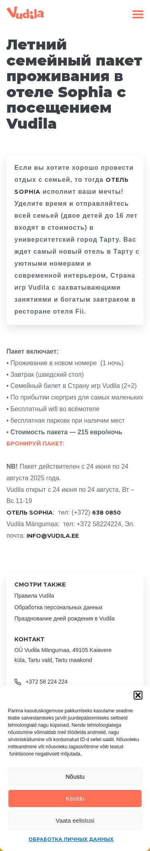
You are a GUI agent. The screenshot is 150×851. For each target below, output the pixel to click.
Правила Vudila (34, 596)
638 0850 (106, 512)
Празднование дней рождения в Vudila (64, 618)
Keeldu (75, 798)
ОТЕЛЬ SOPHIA (29, 512)
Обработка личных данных (71, 839)
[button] (138, 695)
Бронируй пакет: (35, 443)
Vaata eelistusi (75, 820)
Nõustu (75, 776)
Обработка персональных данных (58, 607)
